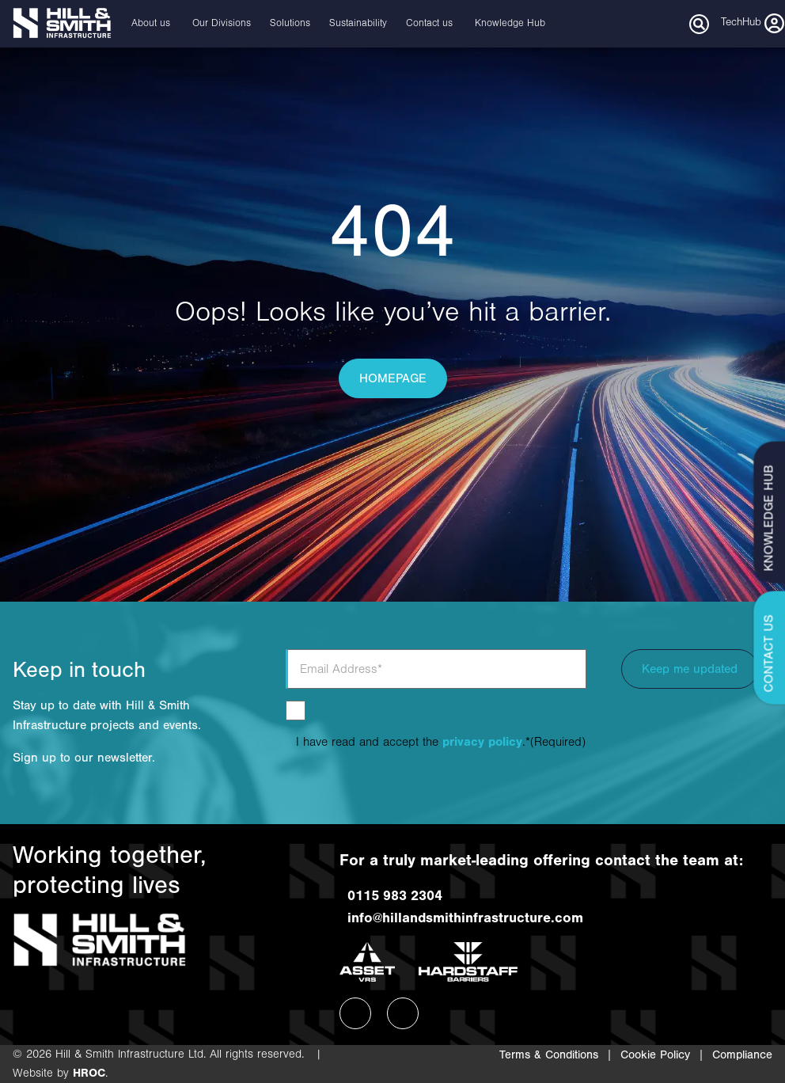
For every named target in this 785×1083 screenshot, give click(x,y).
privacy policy (482, 742)
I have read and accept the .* (441, 742)
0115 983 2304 (390, 895)
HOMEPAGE (393, 378)
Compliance (742, 1055)
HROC (89, 1073)
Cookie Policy (655, 1055)
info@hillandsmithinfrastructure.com (461, 918)
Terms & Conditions (548, 1055)
